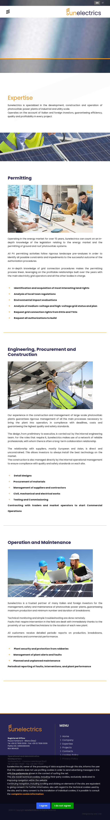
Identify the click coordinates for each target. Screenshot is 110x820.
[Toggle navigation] (8, 12)
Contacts (67, 751)
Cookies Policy (70, 755)
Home (65, 736)
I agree (41, 805)
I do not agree (60, 805)
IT (103, 2)
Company (67, 740)
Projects (67, 747)
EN (97, 2)
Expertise (67, 743)
